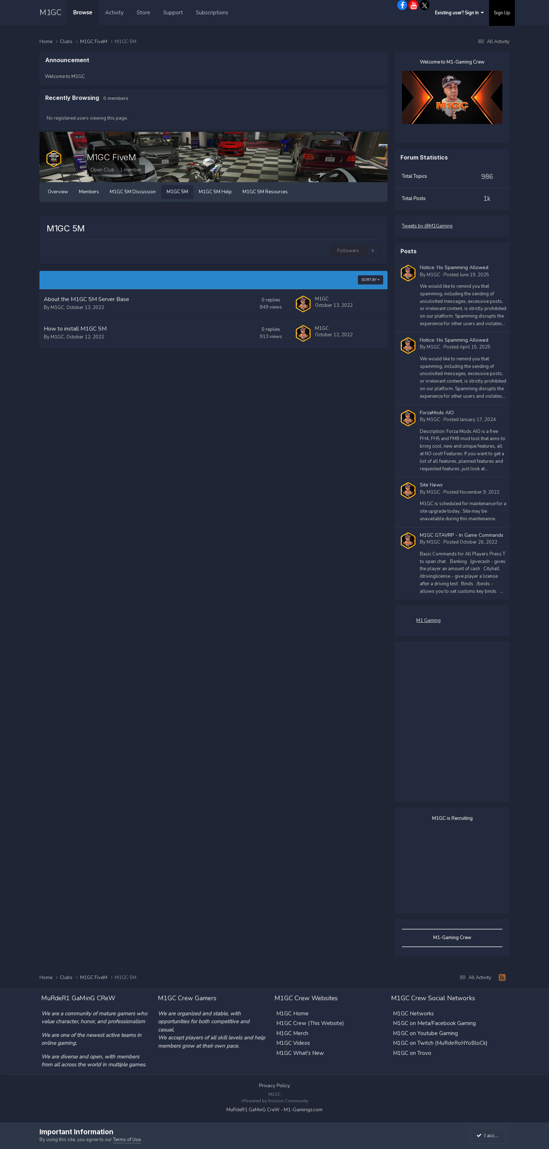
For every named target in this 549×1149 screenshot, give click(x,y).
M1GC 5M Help (215, 192)
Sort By (370, 279)
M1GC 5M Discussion (133, 192)
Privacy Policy (274, 1084)
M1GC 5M (177, 192)
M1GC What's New (300, 1052)
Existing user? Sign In (459, 13)
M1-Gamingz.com (303, 1109)
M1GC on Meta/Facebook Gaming (434, 1022)
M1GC (50, 12)
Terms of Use (127, 1139)
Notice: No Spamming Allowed (454, 267)
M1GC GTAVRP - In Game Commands (461, 535)
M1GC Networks (413, 1012)
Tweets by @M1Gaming (427, 226)
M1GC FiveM (111, 157)
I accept (489, 1135)
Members (89, 192)
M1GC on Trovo (412, 1052)
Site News (431, 484)
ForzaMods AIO (437, 412)
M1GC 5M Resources (265, 192)
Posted (466, 274)
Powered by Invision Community (275, 1100)
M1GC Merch (292, 1032)
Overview (58, 192)
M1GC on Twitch (413, 1042)
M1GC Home (292, 1012)
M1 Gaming (428, 620)
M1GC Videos (293, 1042)
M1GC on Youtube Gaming (425, 1032)
